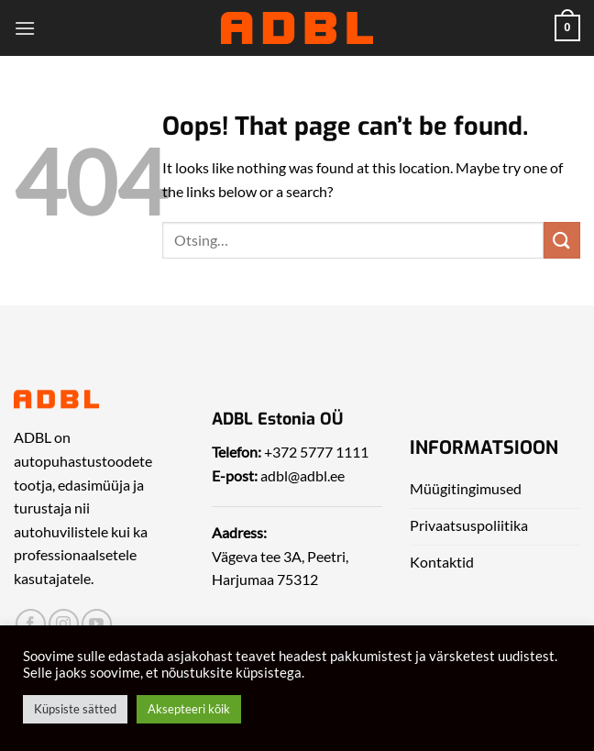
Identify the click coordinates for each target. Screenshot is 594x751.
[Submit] (562, 240)
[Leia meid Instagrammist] (64, 624)
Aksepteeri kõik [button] (189, 708)
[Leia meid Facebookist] (31, 624)
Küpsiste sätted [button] (75, 708)
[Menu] (25, 28)
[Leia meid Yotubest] (97, 624)
